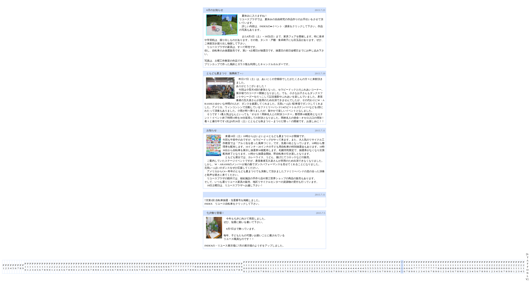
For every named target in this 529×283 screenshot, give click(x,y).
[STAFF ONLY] (527, 267)
